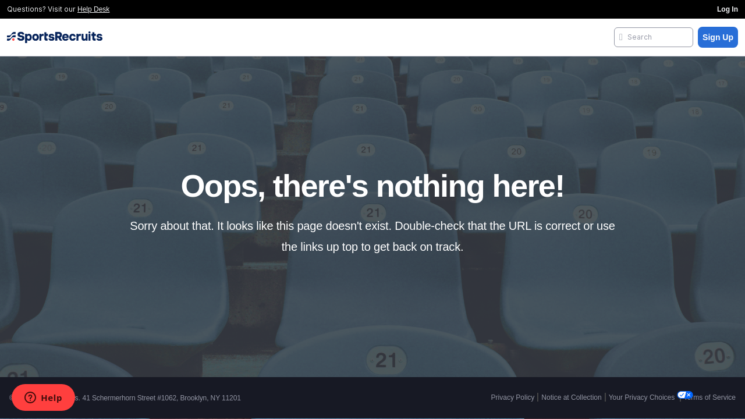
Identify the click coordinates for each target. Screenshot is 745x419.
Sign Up (718, 37)
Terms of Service (710, 397)
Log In (727, 9)
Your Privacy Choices (643, 397)
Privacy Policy (513, 397)
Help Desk (93, 9)
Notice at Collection (571, 397)
